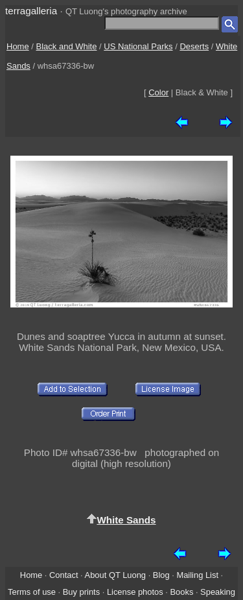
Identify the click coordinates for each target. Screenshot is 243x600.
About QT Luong (115, 575)
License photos (135, 592)
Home (17, 46)
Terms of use (32, 592)
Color (158, 92)
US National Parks (138, 46)
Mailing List (197, 575)
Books (181, 592)
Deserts (194, 46)
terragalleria (31, 10)
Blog (161, 575)
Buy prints (81, 592)
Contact (63, 575)
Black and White (66, 46)
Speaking (217, 592)
